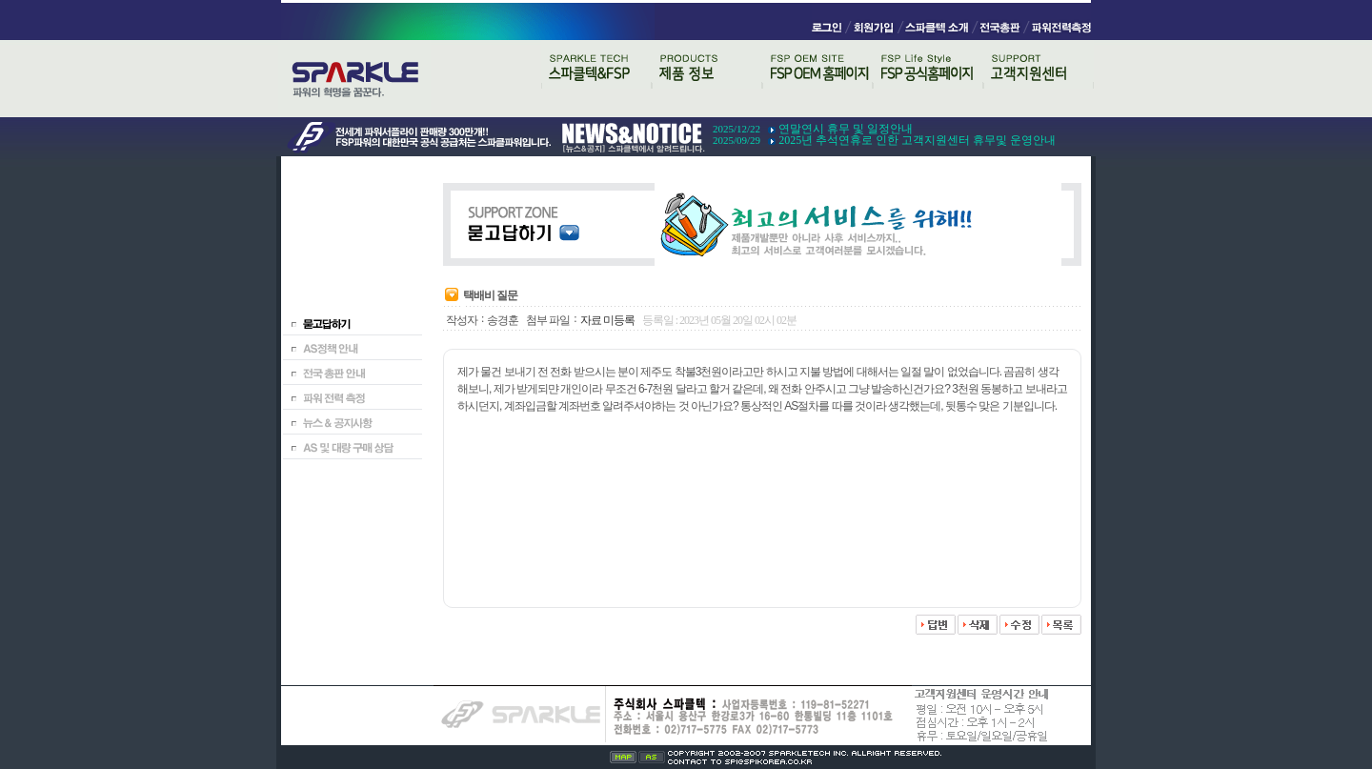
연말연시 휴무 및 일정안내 (845, 128)
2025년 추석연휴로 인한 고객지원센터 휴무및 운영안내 (917, 140)
